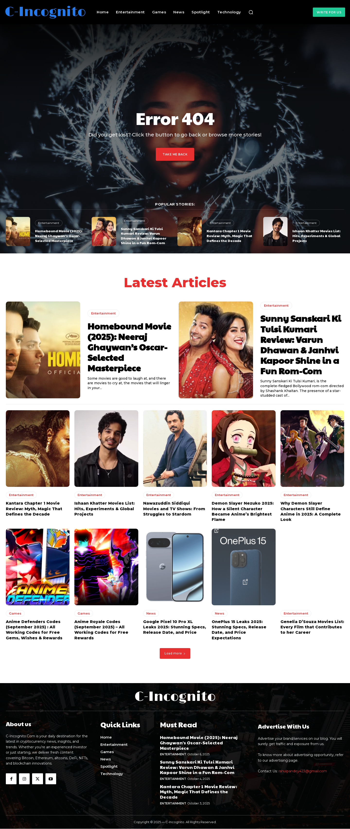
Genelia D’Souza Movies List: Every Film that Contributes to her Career (312, 628)
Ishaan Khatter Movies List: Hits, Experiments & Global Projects (316, 235)
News (151, 614)
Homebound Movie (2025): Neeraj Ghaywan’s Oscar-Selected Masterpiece (58, 235)
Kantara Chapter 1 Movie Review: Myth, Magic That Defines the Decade (229, 235)
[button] (251, 12)
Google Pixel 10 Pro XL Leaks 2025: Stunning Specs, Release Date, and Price (174, 628)
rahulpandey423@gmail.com (303, 772)
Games (15, 614)
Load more (175, 655)
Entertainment (48, 223)
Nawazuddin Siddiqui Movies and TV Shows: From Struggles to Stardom (174, 510)
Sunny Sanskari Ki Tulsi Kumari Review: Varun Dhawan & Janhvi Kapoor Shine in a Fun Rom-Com (143, 235)
